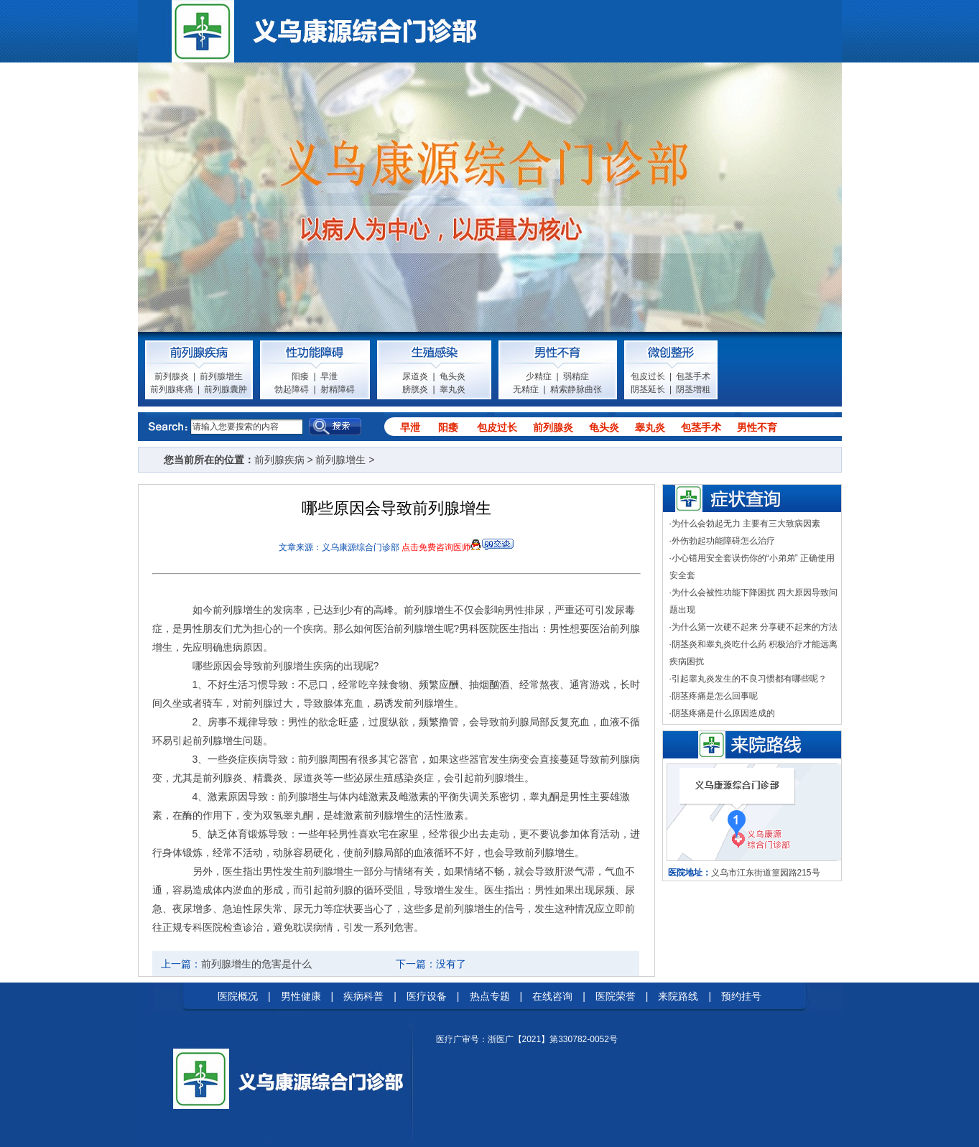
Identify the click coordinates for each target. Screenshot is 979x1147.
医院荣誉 (615, 996)
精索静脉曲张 (576, 389)
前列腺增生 (221, 376)
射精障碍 (337, 389)
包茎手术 (693, 376)
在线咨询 (552, 996)
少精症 (539, 376)
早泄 (329, 376)
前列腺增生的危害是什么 (256, 964)
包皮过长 (648, 376)
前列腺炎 (171, 376)
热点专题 (490, 996)
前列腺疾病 (279, 459)
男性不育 (757, 427)
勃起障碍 (291, 389)
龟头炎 (452, 376)
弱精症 (576, 376)
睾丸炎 (452, 389)
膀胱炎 (415, 389)
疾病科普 (363, 996)
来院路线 (678, 996)
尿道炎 (415, 376)
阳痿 (300, 376)
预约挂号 (741, 996)
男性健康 (301, 996)
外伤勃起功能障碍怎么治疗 (723, 541)
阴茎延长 (648, 389)
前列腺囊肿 (225, 389)
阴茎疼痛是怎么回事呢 (715, 696)
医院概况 (238, 996)
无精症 (526, 389)
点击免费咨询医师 (436, 547)
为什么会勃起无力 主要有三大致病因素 (746, 524)
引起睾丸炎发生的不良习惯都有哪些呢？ (749, 679)
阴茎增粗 (693, 389)
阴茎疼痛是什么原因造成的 (723, 713)
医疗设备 (427, 996)
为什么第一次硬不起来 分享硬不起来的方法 (755, 627)
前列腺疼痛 (171, 389)
